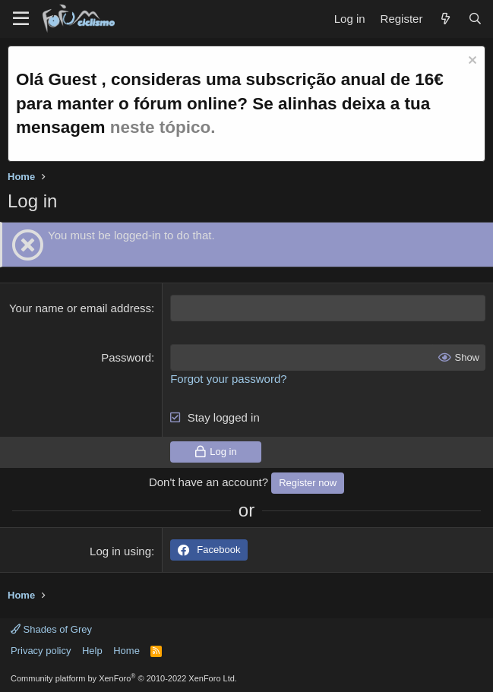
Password (126, 357)
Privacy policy (41, 650)
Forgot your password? (228, 378)
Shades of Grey (51, 629)
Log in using (120, 551)
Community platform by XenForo (124, 678)
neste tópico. (163, 127)
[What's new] (445, 19)
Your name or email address (80, 308)
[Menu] (21, 19)
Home (126, 650)
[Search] (475, 19)
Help (92, 650)
